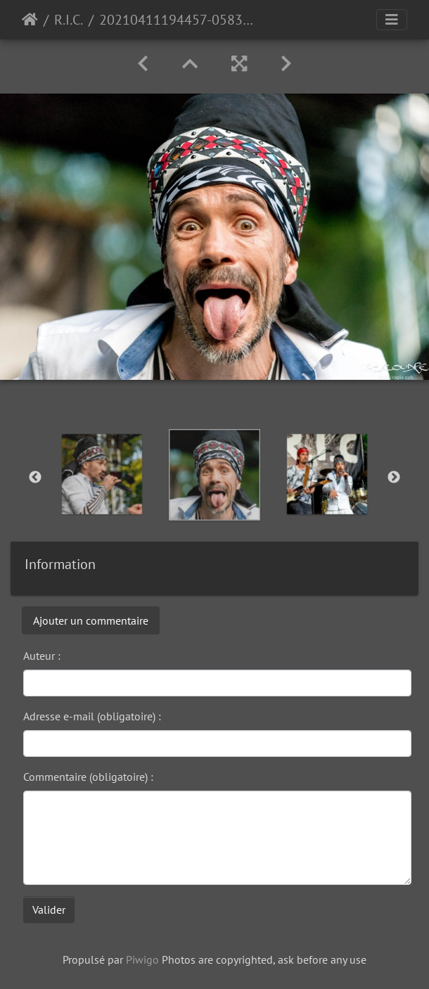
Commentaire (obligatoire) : (88, 777)
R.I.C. (68, 20)
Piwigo (142, 959)
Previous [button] (35, 478)
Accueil (30, 19)
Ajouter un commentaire (90, 620)
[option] (102, 474)
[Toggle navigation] (391, 19)
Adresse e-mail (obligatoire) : (92, 716)
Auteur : (41, 656)
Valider (48, 909)
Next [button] (394, 478)
